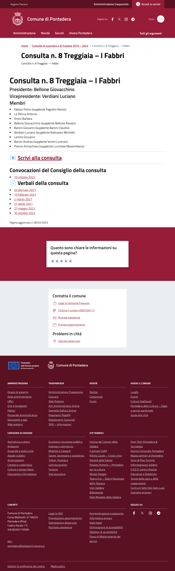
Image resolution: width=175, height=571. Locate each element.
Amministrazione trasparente (111, 4)
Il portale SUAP (98, 451)
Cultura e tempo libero (20, 469)
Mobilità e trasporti (60, 451)
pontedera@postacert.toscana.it (26, 546)
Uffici (11, 401)
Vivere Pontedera (80, 33)
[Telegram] (131, 19)
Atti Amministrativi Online (64, 406)
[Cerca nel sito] (160, 19)
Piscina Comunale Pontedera (147, 451)
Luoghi (134, 392)
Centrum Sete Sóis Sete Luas (147, 488)
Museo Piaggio (98, 474)
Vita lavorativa (57, 474)
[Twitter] (118, 19)
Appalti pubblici (16, 456)
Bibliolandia (96, 492)
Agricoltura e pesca (19, 442)
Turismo (53, 469)
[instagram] (124, 19)
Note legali (96, 523)
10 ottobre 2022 (24, 177)
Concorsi (53, 397)
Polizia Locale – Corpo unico (106, 456)
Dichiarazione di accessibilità (106, 527)
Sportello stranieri (141, 492)
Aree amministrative (19, 397)
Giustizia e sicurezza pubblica (65, 442)
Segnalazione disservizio (63, 523)
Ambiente (13, 446)
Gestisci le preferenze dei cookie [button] (26, 566)
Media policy (58, 566)
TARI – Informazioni (60, 424)
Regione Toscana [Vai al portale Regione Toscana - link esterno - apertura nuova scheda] (19, 4)
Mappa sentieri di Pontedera (147, 456)
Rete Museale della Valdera (105, 497)
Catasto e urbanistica (20, 465)
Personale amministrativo (22, 415)
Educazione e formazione (22, 474)
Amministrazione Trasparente (66, 392)
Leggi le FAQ (56, 513)
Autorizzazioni (16, 460)
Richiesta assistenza (60, 527)
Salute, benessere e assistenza (66, 456)
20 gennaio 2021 (25, 190)
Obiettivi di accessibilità (103, 532)
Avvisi (93, 401)
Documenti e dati (17, 420)
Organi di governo (18, 392)
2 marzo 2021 (23, 199)
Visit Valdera (97, 488)
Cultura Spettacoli (141, 401)
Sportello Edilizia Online (62, 410)
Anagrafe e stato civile (20, 451)
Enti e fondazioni (17, 406)
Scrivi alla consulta (40, 158)
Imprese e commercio (61, 446)
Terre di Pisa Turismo (143, 460)
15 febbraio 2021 (25, 194)
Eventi (134, 397)
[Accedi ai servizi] (148, 4)
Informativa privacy (101, 518)
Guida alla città (139, 415)
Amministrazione (24, 33)
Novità (45, 33)
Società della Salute (101, 460)
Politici (11, 410)
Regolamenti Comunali (62, 420)
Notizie (94, 392)
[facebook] (111, 19)
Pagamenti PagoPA (60, 415)
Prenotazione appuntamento (65, 518)
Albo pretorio (15, 424)
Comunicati (96, 397)
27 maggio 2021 (24, 208)
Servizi (59, 33)
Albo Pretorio (56, 401)
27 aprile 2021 (23, 203)
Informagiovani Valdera (144, 465)
